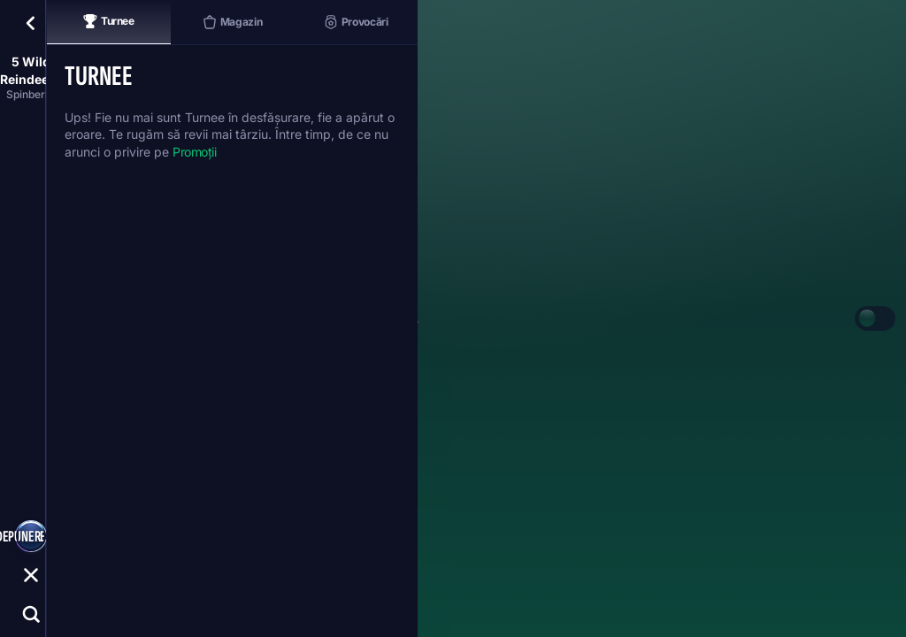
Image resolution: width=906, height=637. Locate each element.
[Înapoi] (31, 23)
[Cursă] (31, 575)
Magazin (232, 22)
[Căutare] (31, 614)
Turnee (108, 21)
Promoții (195, 151)
